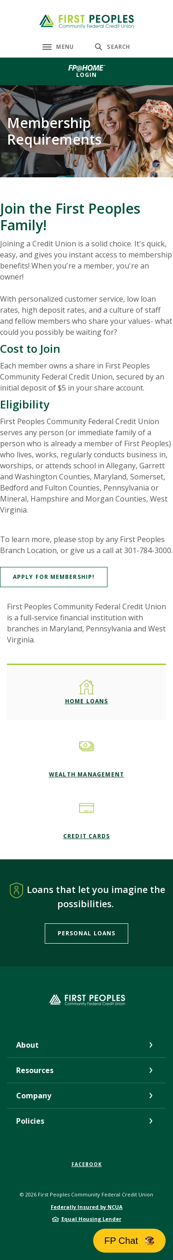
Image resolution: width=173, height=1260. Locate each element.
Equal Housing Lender (91, 1218)
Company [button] (33, 1096)
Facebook (87, 1164)
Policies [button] (30, 1121)
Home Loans (86, 701)
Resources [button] (35, 1070)
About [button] (27, 1045)
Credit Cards (86, 836)
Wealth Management (86, 774)
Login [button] (86, 75)
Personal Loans (86, 933)
